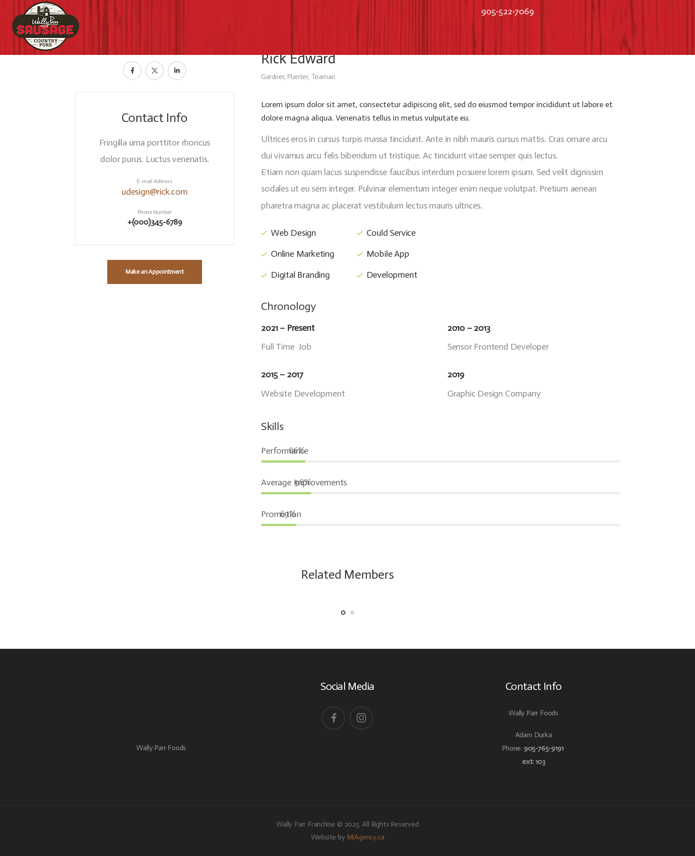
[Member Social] (132, 70)
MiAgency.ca (365, 837)
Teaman (323, 76)
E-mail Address (154, 181)
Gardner (272, 76)
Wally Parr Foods (161, 747)
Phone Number (155, 212)
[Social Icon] (333, 718)
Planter (297, 76)
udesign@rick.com (155, 191)
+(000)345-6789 (154, 222)
